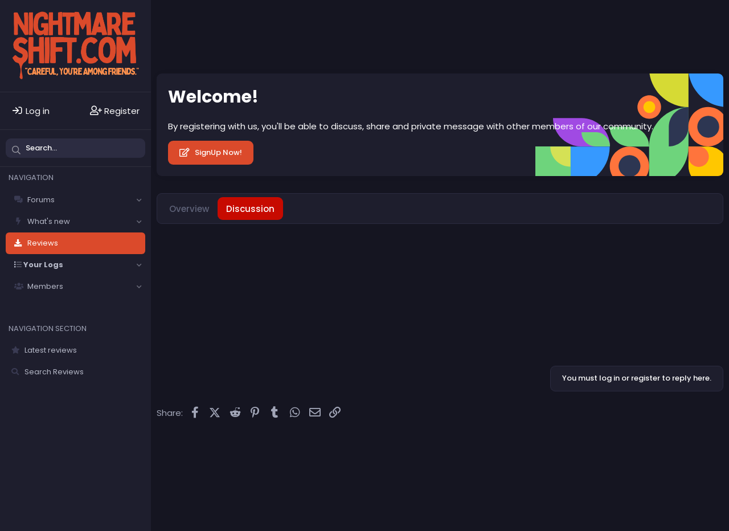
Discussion (250, 209)
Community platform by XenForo (625, 446)
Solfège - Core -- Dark (205, 447)
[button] (139, 200)
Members (45, 286)
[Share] (694, 243)
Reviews (42, 243)
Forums (41, 199)
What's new (48, 221)
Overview (189, 209)
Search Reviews (54, 371)
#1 (710, 242)
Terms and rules (341, 447)
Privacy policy (406, 447)
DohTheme (705, 455)
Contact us (282, 447)
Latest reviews (50, 350)
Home (477, 447)
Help (448, 447)
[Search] (75, 148)
